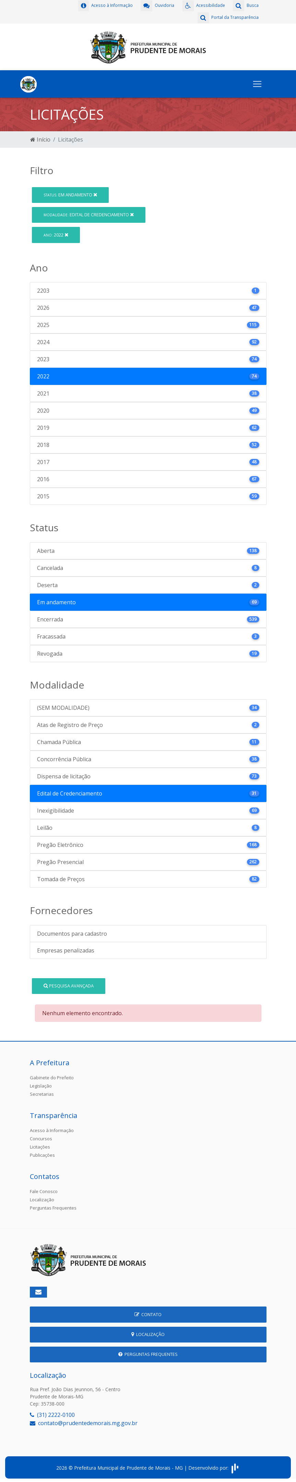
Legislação (41, 1084)
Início (40, 138)
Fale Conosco (44, 1190)
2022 (56, 233)
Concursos (41, 1137)
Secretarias (42, 1092)
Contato (148, 1313)
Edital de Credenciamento (89, 213)
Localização (42, 1198)
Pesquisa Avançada (69, 984)
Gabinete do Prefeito (52, 1076)
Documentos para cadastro (72, 932)
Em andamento (70, 193)
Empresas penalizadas (65, 948)
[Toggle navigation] (257, 82)
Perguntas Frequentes (53, 1206)
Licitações (40, 1145)
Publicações (42, 1153)
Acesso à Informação (52, 1129)
